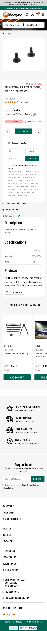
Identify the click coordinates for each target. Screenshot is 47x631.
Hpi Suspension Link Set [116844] (17, 349)
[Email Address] (16, 479)
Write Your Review (22, 102)
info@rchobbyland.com (16, 597)
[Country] (32, 150)
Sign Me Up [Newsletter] (38, 479)
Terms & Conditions (29, 485)
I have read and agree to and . (21, 486)
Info (36, 114)
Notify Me (23, 131)
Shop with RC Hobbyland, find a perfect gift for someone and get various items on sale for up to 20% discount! (24, 3)
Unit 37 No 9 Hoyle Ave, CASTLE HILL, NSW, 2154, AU (16, 582)
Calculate (32, 158)
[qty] (15, 150)
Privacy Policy (8, 488)
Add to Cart (17, 377)
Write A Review (14, 292)
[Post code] (15, 158)
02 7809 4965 (11, 591)
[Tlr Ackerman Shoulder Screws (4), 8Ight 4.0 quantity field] (8, 131)
